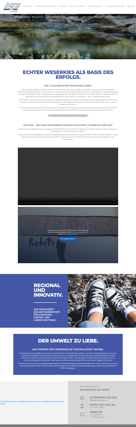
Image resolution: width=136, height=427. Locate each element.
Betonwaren (21, 17)
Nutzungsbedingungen (78, 232)
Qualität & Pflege (92, 17)
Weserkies (37, 17)
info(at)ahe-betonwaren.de (99, 400)
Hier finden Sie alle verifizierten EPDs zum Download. (68, 115)
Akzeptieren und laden (69, 238)
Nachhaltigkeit (77, 6)
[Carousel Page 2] (68, 56)
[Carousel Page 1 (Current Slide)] (64, 56)
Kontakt (64, 6)
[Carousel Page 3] (71, 56)
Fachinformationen (115, 6)
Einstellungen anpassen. (71, 234)
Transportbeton (56, 17)
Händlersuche (95, 6)
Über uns (74, 17)
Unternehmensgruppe (46, 6)
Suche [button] (132, 6)
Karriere (27, 6)
